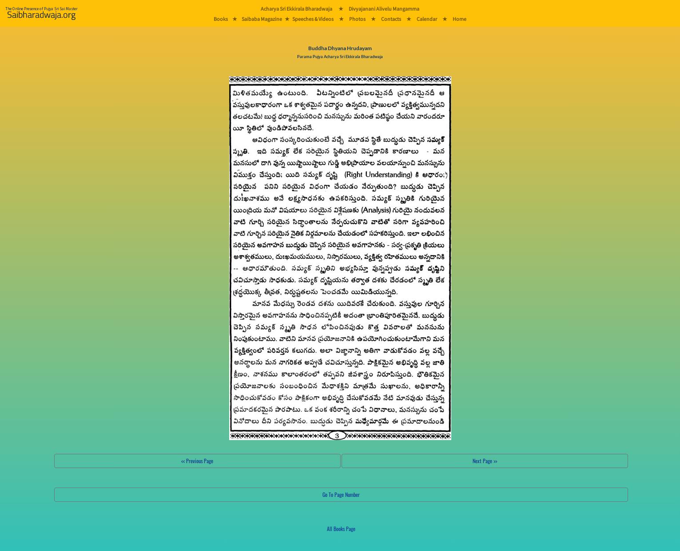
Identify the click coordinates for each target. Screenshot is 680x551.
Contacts (391, 19)
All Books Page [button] (341, 528)
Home (459, 19)
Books (221, 19)
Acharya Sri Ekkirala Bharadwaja (296, 8)
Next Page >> (485, 460)
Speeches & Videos (313, 19)
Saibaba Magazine (262, 19)
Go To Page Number (341, 494)
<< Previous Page (197, 460)
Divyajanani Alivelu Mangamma (384, 8)
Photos (357, 19)
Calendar (427, 19)
